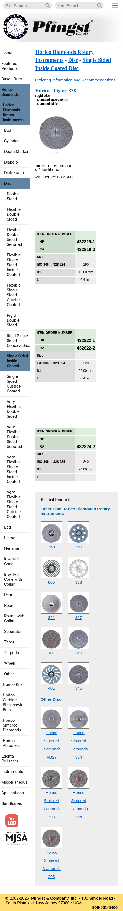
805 (51, 582)
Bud (7, 130)
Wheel (9, 663)
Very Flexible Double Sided (14, 409)
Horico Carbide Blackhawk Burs (12, 702)
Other (9, 673)
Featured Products (9, 66)
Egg (7, 527)
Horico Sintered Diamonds (12, 725)
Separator (13, 631)
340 (78, 653)
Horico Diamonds (10, 92)
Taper (9, 642)
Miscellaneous (14, 782)
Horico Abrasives (11, 743)
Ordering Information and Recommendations (75, 80)
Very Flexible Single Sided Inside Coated (14, 469)
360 (51, 547)
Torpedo (11, 652)
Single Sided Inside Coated (17, 361)
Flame (9, 537)
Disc (73, 60)
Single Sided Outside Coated (14, 384)
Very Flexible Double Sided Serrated (14, 437)
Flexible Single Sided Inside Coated (14, 265)
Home (6, 53)
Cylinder (11, 141)
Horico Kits (13, 684)
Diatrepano (14, 172)
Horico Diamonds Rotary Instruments (13, 112)
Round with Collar (14, 618)
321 (51, 617)
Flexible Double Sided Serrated (14, 237)
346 (78, 688)
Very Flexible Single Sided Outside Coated (14, 504)
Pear (8, 594)
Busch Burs (11, 79)
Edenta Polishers (9, 759)
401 (51, 688)
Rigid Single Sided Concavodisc (18, 340)
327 (78, 617)
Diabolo (11, 162)
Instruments (12, 771)
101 (51, 653)
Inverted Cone (11, 561)
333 (78, 582)
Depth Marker (16, 151)
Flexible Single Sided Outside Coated (14, 295)
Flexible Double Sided (14, 214)
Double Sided (13, 196)
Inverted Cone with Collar (13, 579)
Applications (12, 792)
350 (78, 547)
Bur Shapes (11, 803)
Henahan (12, 548)
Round (10, 605)
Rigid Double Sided (13, 320)
